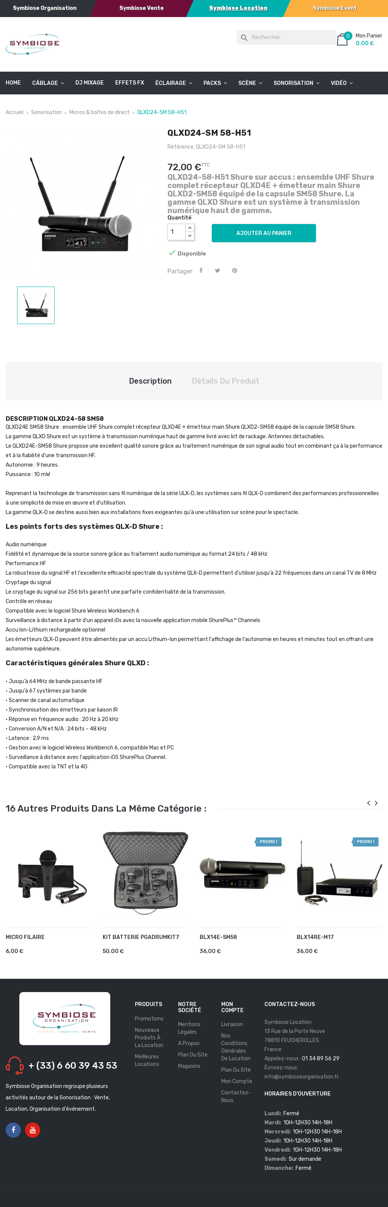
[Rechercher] (287, 37)
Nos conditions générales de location (235, 1047)
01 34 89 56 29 (321, 1058)
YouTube (33, 1130)
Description (150, 381)
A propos (189, 1043)
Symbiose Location (238, 8)
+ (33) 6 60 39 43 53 (72, 1065)
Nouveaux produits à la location (149, 1038)
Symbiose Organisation (45, 8)
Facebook (13, 1130)
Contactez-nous (236, 1096)
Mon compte (236, 1081)
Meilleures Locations (147, 1060)
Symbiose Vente (141, 8)
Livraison (232, 1024)
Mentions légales (189, 1028)
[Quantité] (176, 232)
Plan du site (193, 1055)
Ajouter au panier (263, 233)
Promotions (149, 1019)
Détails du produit (226, 381)
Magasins (189, 1066)
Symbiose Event (335, 8)
